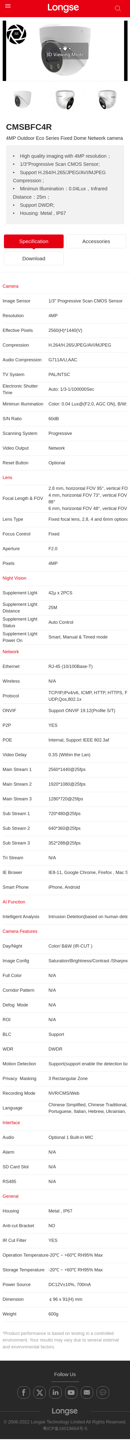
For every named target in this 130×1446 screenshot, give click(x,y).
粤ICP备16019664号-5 (65, 1428)
